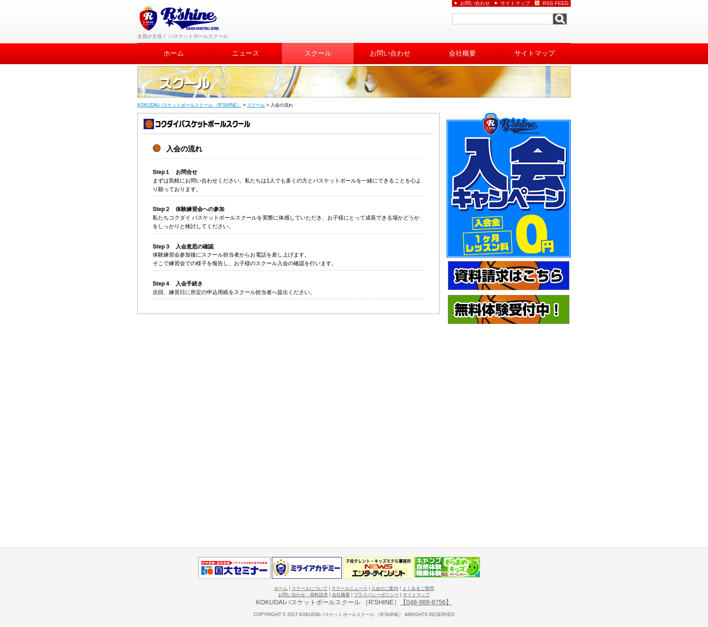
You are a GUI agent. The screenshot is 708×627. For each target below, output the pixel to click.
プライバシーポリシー (376, 594)
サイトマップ (534, 53)
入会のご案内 (384, 588)
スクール (317, 53)
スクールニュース (349, 588)
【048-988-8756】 (426, 602)
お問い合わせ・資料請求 (303, 594)
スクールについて (310, 588)
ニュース (245, 53)
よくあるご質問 (418, 588)
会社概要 (462, 53)
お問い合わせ (390, 53)
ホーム (173, 53)
